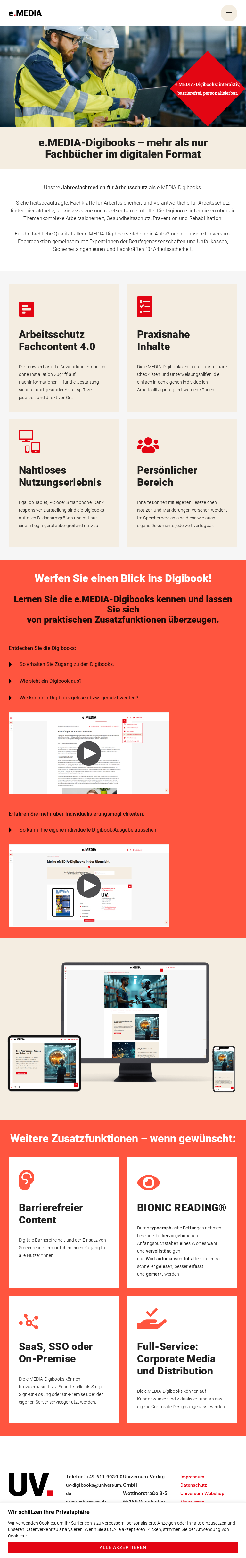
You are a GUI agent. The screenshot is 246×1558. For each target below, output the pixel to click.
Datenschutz (194, 1477)
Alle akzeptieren (123, 1547)
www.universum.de (88, 1502)
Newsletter (192, 1494)
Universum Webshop (204, 1485)
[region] (123, 1530)
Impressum (193, 1469)
